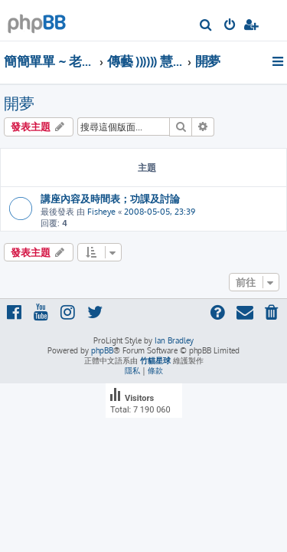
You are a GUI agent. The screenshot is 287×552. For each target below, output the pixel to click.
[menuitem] (206, 26)
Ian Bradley (174, 340)
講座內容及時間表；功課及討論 (110, 198)
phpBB (102, 350)
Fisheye (101, 211)
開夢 (19, 103)
